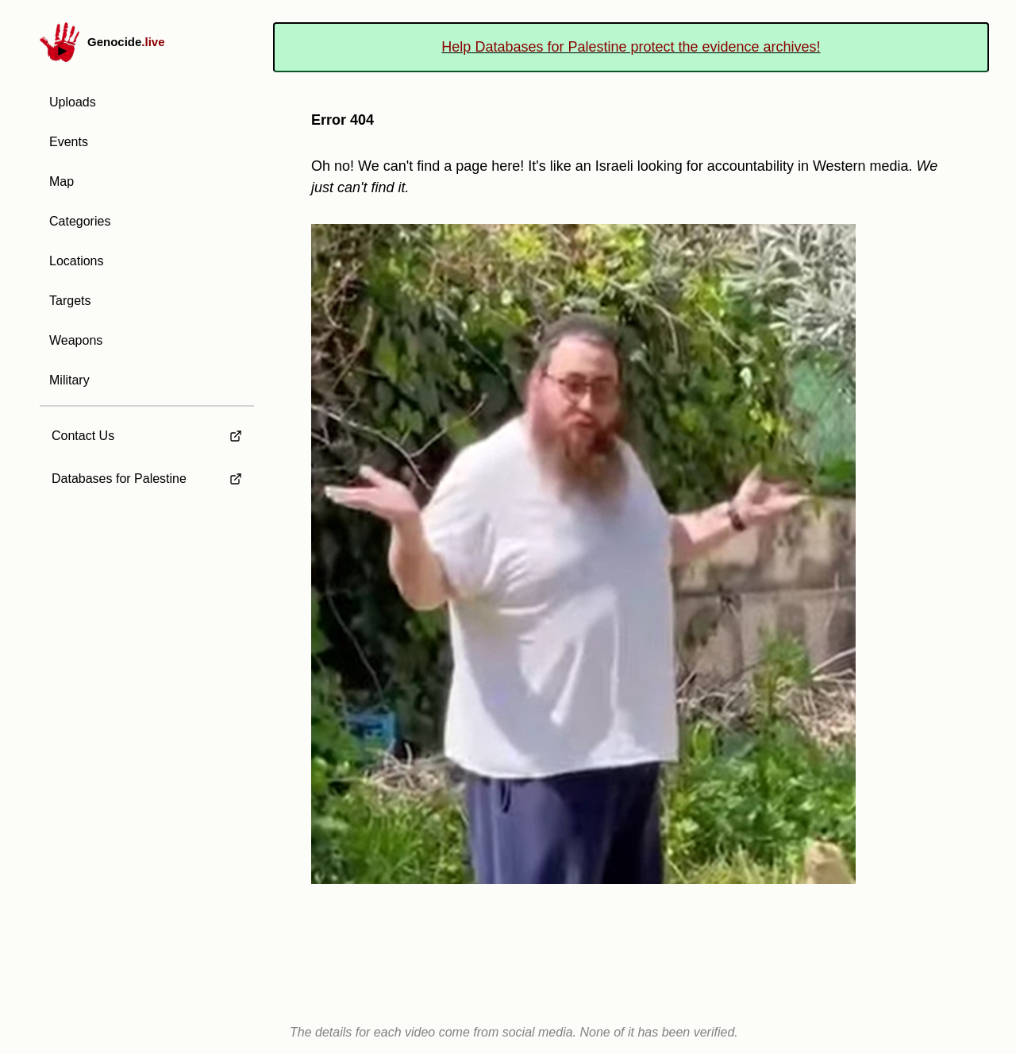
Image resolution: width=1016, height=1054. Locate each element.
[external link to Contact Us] (147, 431)
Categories (79, 221)
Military (69, 380)
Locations (76, 261)
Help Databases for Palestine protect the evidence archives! (630, 47)
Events (68, 142)
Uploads (72, 102)
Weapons (75, 340)
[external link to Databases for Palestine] (147, 479)
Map (61, 181)
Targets (69, 300)
